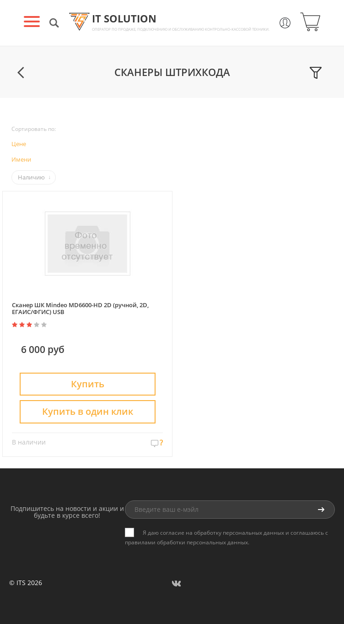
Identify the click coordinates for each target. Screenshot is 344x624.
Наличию (31, 177)
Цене (18, 144)
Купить (87, 384)
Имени (21, 159)
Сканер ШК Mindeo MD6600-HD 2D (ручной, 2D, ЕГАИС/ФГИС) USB (80, 308)
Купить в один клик (87, 411)
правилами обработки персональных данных (186, 542)
